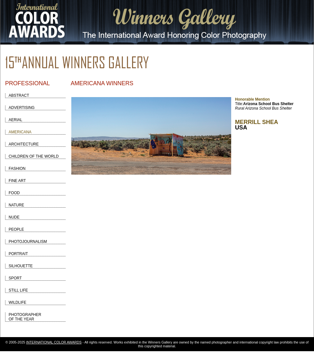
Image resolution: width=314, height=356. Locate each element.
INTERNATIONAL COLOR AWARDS (54, 342)
